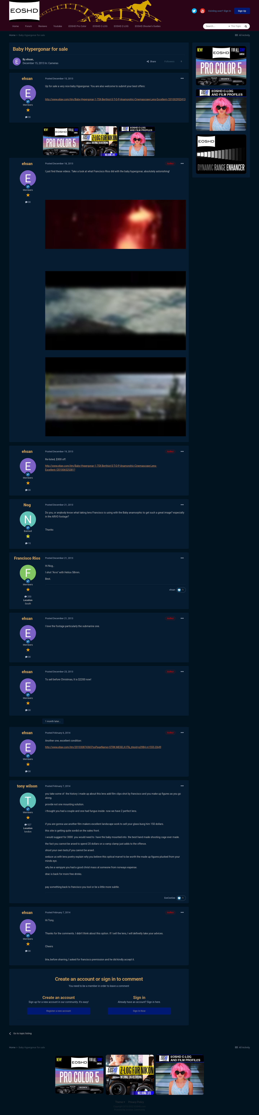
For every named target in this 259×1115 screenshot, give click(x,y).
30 (28, 117)
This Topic (236, 26)
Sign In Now (139, 1011)
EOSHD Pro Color (77, 26)
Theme (120, 1102)
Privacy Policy (136, 1102)
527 (27, 824)
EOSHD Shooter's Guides (147, 26)
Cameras (53, 63)
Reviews (42, 26)
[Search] (216, 26)
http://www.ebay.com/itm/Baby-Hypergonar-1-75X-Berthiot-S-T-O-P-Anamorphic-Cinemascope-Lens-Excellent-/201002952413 (115, 99)
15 (28, 543)
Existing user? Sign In (219, 11)
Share (151, 61)
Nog (27, 505)
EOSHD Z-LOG (121, 26)
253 (27, 596)
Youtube (57, 26)
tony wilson (27, 786)
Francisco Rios (27, 558)
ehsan (29, 59)
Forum (28, 26)
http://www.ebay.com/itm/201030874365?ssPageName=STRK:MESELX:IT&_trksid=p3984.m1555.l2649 (103, 747)
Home (15, 26)
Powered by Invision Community (129, 1110)
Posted (59, 78)
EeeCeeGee (169, 898)
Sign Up (242, 11)
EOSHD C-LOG (100, 26)
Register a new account (58, 1011)
